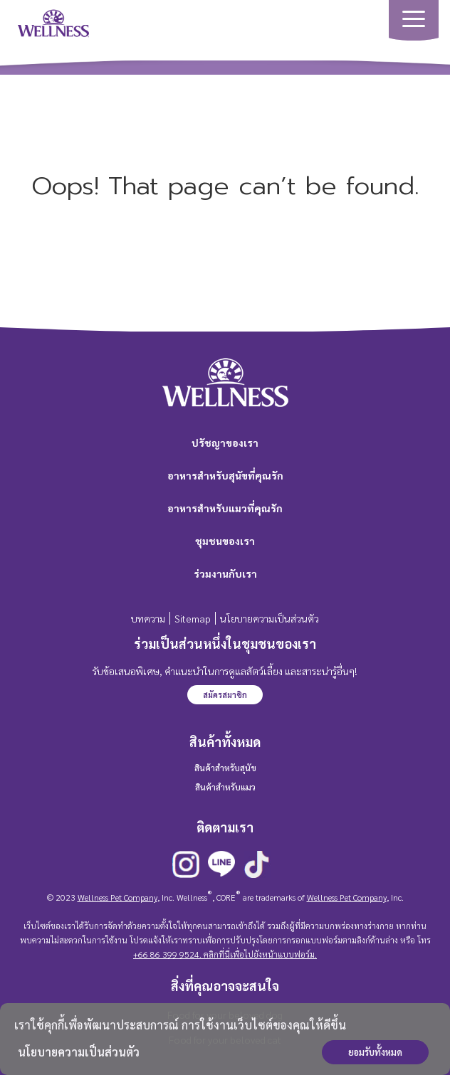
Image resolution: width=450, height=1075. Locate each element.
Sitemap (192, 618)
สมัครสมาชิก (225, 694)
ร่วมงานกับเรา (225, 573)
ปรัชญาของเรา (225, 442)
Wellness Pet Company (117, 897)
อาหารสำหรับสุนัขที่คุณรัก (225, 475)
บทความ (148, 618)
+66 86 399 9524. (167, 954)
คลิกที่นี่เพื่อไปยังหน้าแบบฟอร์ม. (259, 954)
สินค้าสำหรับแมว (225, 787)
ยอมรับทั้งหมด (375, 1052)
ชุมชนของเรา (225, 540)
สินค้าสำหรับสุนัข (225, 767)
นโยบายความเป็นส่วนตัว (79, 1051)
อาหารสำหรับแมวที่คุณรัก (225, 508)
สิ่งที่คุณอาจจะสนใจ (225, 986)
